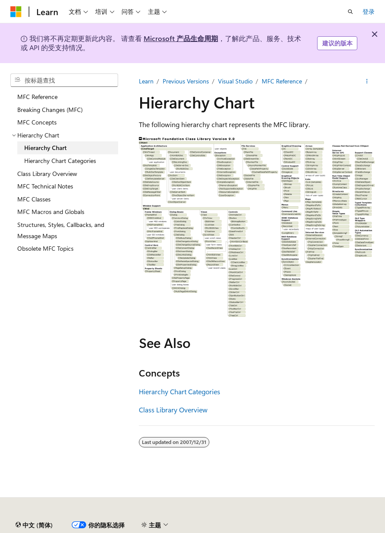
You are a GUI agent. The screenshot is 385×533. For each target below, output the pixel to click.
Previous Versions (186, 81)
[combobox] (64, 80)
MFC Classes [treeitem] (34, 199)
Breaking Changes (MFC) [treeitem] (50, 109)
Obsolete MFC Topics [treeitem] (45, 248)
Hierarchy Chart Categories (179, 391)
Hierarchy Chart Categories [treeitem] (60, 160)
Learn (146, 81)
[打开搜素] (350, 11)
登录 (369, 11)
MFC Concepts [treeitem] (37, 122)
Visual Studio (235, 81)
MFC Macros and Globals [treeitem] (50, 211)
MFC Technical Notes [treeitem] (45, 186)
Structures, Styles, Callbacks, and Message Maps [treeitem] (60, 230)
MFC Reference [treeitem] (37, 97)
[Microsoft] (16, 11)
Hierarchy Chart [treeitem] (45, 148)
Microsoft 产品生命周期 (181, 38)
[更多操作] (367, 81)
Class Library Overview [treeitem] (47, 173)
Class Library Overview (173, 409)
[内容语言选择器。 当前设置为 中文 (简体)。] (34, 525)
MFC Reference (282, 81)
